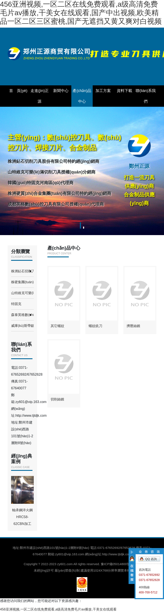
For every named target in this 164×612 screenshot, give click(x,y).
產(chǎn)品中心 (82, 96)
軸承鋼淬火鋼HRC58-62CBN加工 (22, 501)
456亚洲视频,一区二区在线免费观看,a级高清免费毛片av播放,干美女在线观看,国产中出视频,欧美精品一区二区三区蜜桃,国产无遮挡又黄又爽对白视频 (81, 12)
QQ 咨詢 (151, 559)
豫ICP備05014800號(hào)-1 (120, 564)
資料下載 (124, 91)
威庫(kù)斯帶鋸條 (22, 325)
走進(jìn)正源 (40, 96)
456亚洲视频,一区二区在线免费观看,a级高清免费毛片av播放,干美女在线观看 (58, 609)
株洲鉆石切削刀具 (22, 271)
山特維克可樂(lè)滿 (22, 293)
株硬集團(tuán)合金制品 (22, 282)
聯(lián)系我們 (146, 96)
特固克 (16, 304)
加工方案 (103, 91)
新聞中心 (61, 91)
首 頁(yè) (18, 91)
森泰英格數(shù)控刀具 (22, 315)
